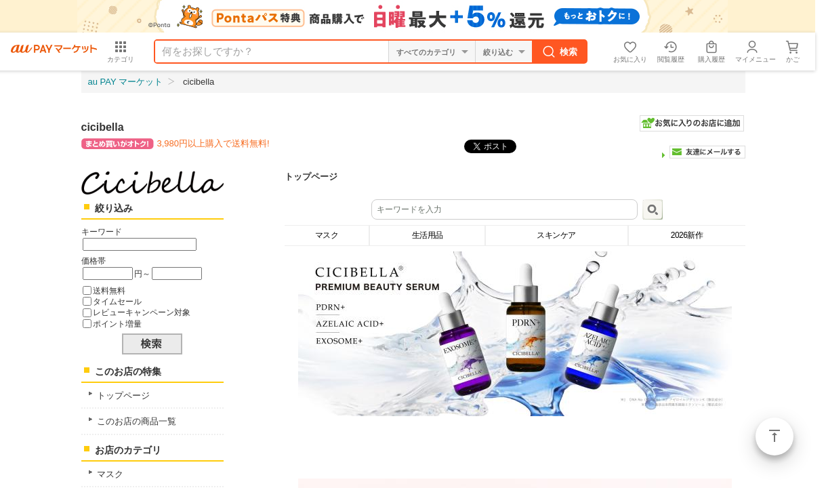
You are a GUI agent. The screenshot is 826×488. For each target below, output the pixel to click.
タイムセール (117, 301)
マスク (110, 474)
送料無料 (109, 290)
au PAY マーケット (125, 82)
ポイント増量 (117, 323)
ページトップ (774, 436)
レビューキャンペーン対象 (141, 312)
